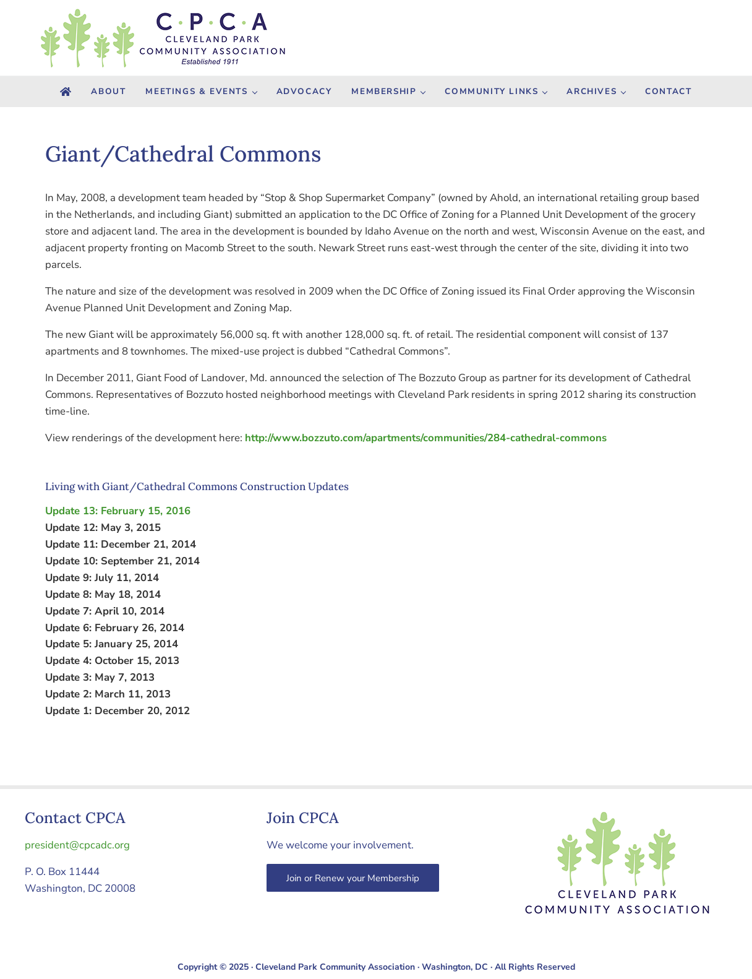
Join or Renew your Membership (352, 878)
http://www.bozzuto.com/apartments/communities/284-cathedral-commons (426, 438)
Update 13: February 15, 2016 (117, 511)
